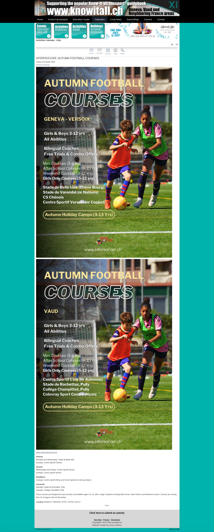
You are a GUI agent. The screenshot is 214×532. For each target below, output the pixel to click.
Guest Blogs (133, 19)
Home (40, 19)
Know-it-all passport (58, 19)
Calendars (100, 19)
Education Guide (81, 19)
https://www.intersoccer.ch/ (46, 452)
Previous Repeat (42, 65)
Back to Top (174, 529)
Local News (116, 19)
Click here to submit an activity (107, 513)
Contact (161, 19)
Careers (148, 19)
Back (107, 506)
